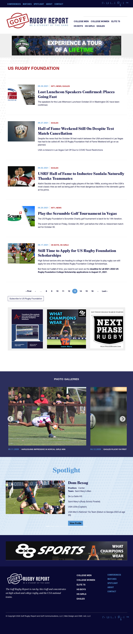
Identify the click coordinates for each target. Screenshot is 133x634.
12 (70, 291)
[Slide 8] (80, 526)
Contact (59, 4)
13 (75, 291)
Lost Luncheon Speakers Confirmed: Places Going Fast (76, 94)
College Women (100, 21)
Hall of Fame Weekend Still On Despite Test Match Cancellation (76, 131)
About (49, 4)
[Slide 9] (85, 526)
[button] (15, 503)
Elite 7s (115, 21)
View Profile (75, 523)
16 (93, 291)
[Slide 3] (57, 526)
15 (87, 291)
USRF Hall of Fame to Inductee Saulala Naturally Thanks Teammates (81, 176)
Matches (27, 4)
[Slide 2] (52, 526)
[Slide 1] (48, 526)
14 (81, 291)
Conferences (14, 4)
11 (64, 291)
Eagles (101, 26)
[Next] (122, 419)
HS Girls (90, 26)
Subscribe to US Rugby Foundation (25, 298)
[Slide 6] (71, 526)
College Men (81, 21)
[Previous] (10, 419)
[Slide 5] (66, 526)
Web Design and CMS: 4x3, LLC (77, 616)
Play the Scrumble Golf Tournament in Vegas (77, 213)
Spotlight (39, 4)
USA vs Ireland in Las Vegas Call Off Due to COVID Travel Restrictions (70, 150)
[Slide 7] (76, 526)
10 (58, 291)
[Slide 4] (62, 526)
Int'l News (56, 86)
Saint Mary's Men (83, 491)
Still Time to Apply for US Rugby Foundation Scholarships (77, 253)
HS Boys (78, 26)
